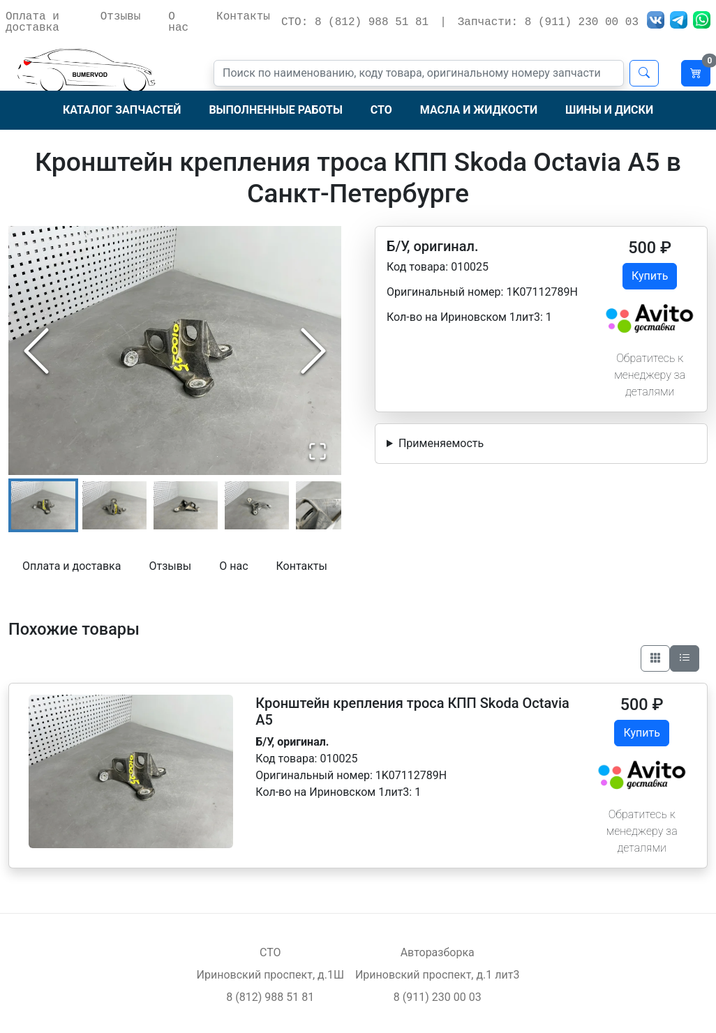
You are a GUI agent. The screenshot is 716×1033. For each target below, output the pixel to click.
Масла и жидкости (478, 109)
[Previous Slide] (36, 351)
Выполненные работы (275, 109)
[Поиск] (419, 73)
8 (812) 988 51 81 (270, 997)
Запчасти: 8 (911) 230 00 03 (548, 22)
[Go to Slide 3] (186, 505)
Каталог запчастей (122, 109)
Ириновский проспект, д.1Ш (270, 974)
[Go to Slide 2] (114, 505)
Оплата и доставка (32, 22)
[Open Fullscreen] (317, 451)
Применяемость (441, 443)
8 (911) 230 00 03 (438, 997)
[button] (174, 351)
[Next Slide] (313, 351)
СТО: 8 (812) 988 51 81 (354, 22)
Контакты (243, 16)
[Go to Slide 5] (328, 505)
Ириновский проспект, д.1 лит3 (437, 974)
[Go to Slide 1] (43, 505)
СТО (381, 109)
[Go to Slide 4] (257, 505)
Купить (650, 275)
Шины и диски (609, 109)
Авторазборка (438, 952)
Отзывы (120, 16)
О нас (178, 22)
